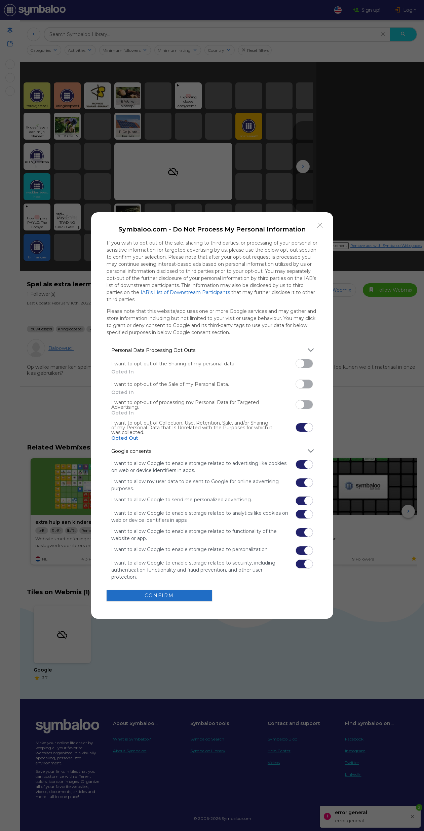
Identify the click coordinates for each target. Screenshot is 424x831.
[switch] (304, 363)
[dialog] (212, 415)
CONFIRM (159, 595)
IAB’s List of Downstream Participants (185, 292)
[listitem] (212, 350)
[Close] (320, 225)
